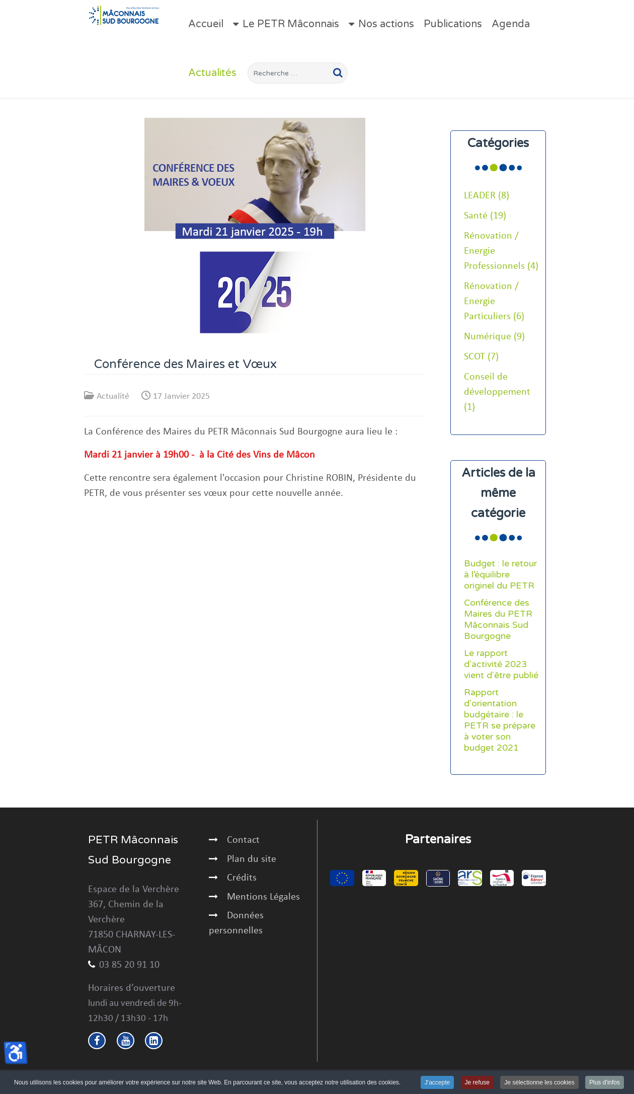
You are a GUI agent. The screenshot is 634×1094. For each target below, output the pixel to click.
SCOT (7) (481, 357)
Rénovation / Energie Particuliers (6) (494, 301)
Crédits (242, 878)
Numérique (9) (494, 337)
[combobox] (298, 73)
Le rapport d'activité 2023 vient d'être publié (501, 664)
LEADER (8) (486, 196)
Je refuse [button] (477, 1082)
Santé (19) (485, 216)
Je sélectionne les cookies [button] (539, 1082)
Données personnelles (236, 923)
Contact (243, 840)
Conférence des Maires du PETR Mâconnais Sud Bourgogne (498, 619)
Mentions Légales (263, 897)
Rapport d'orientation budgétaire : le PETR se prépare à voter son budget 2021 (499, 720)
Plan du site (251, 859)
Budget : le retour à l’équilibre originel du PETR (500, 574)
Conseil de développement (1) (497, 392)
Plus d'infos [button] (604, 1082)
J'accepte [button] (437, 1082)
